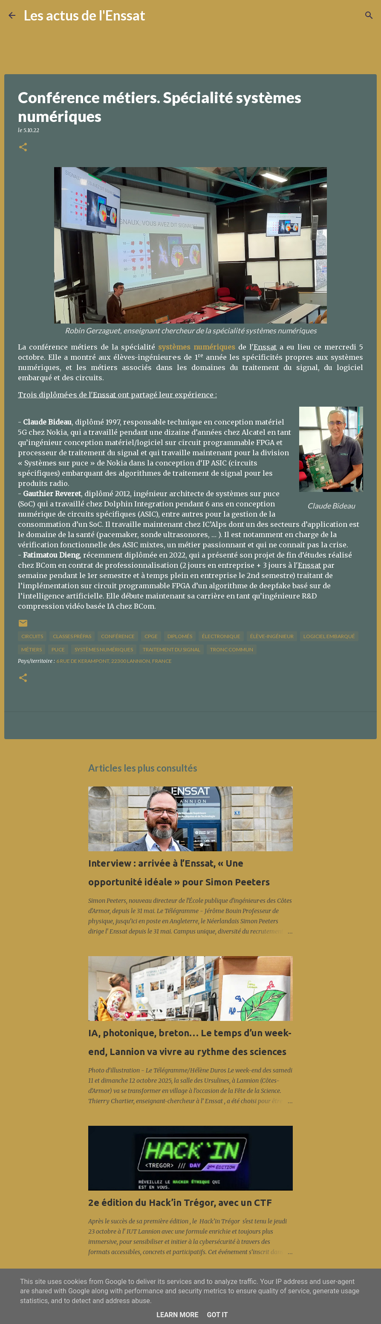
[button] (23, 147)
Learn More (177, 1315)
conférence (118, 636)
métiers (31, 649)
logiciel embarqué (329, 636)
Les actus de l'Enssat (84, 15)
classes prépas (72, 636)
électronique (221, 636)
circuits (32, 636)
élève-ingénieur (272, 636)
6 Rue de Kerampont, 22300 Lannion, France (114, 661)
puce (58, 649)
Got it (217, 1315)
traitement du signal (171, 649)
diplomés (179, 636)
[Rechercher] (157, 15)
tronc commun (231, 649)
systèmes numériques (104, 649)
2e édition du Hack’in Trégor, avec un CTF (180, 1202)
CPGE (151, 636)
